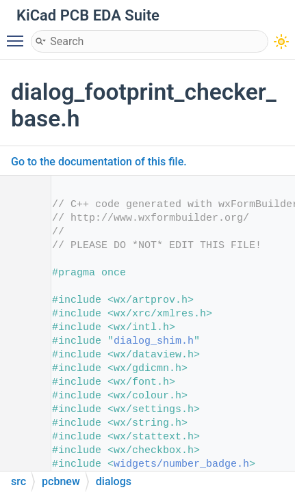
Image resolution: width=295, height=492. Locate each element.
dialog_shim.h (154, 341)
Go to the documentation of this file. (99, 161)
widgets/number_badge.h (181, 464)
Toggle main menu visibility (18, 35)
